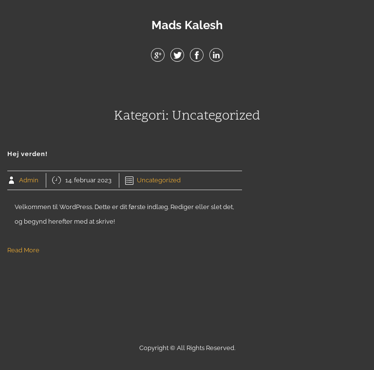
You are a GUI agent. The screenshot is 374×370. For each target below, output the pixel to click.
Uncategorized (159, 180)
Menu (187, 87)
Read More (23, 250)
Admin (28, 180)
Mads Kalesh (187, 25)
